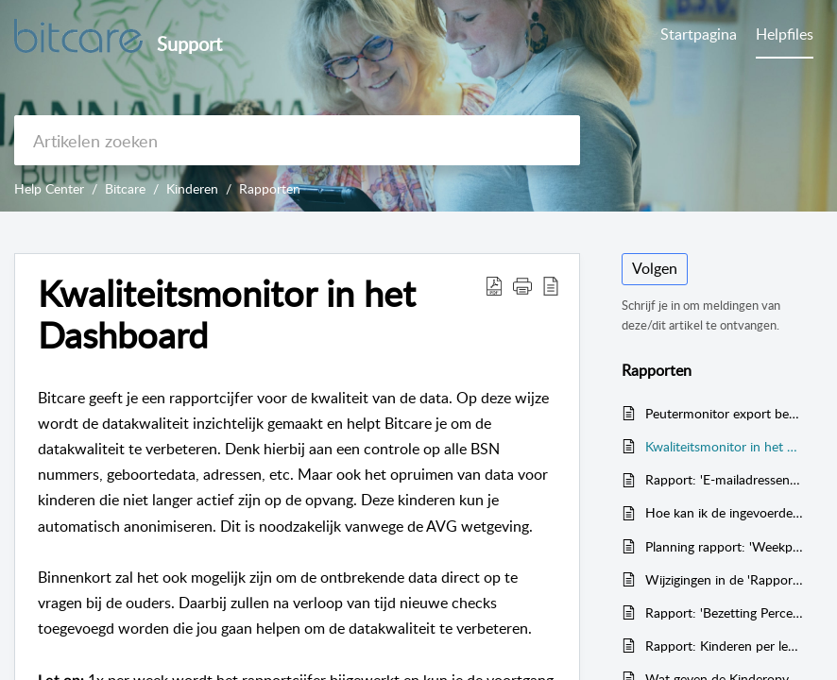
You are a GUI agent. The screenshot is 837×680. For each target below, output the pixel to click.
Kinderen (192, 188)
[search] (297, 140)
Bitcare (125, 188)
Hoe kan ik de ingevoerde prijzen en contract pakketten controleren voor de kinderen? (724, 512)
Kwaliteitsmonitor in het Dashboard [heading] (227, 314)
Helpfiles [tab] (784, 34)
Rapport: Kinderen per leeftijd (724, 645)
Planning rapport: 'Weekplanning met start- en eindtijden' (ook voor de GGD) (724, 546)
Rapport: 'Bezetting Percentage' (724, 612)
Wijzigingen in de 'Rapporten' (724, 579)
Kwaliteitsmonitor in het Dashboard (724, 446)
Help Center (49, 188)
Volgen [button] (654, 268)
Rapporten (269, 188)
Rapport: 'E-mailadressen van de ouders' (724, 479)
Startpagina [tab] (698, 34)
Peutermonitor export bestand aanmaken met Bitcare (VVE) (724, 413)
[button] (494, 285)
